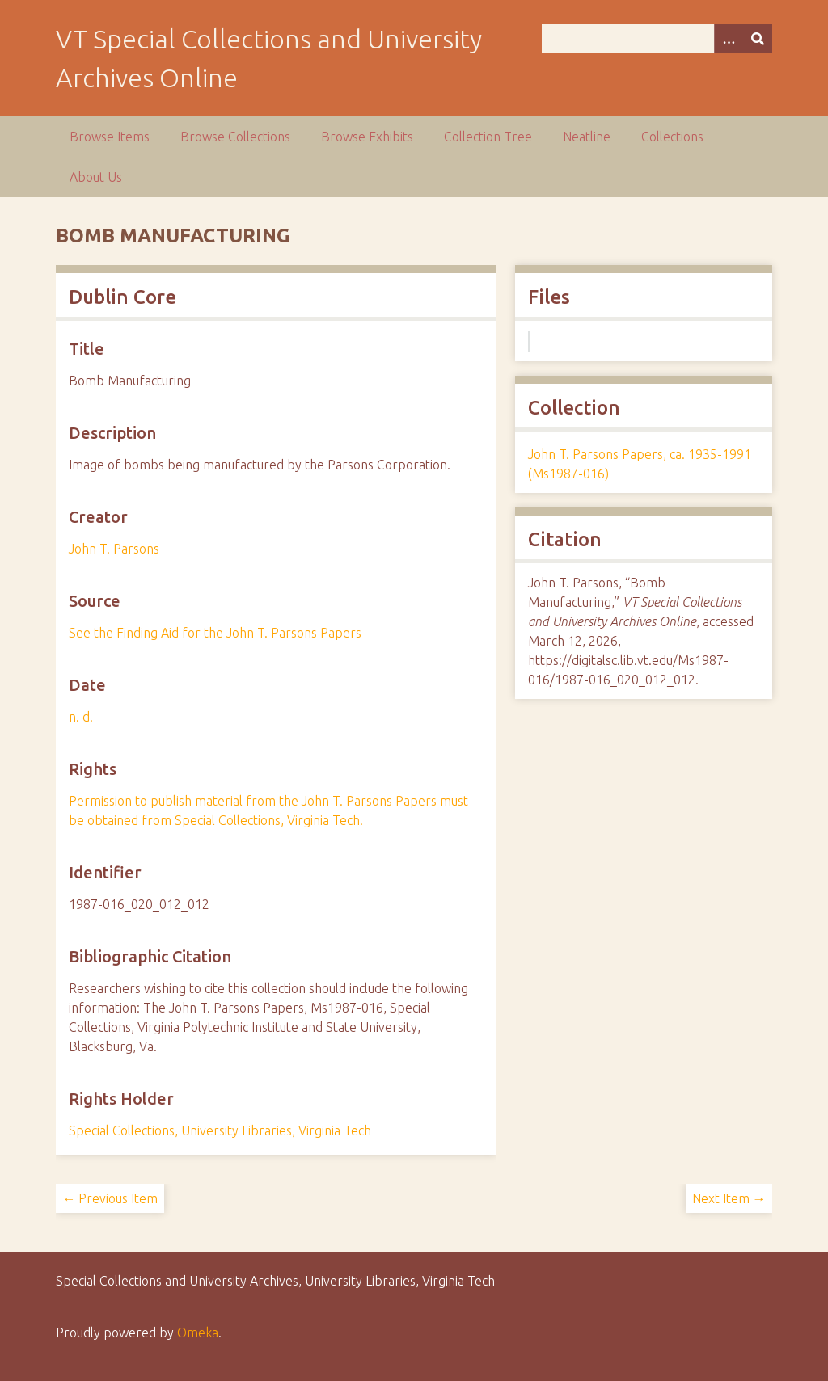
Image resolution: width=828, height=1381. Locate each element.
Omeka (197, 1332)
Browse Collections (235, 136)
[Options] (728, 38)
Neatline (586, 136)
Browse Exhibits (367, 136)
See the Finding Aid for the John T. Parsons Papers (215, 632)
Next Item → (729, 1198)
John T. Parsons (114, 548)
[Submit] (757, 38)
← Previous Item (110, 1198)
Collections (672, 136)
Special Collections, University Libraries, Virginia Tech (220, 1130)
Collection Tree (488, 136)
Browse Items (110, 136)
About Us (96, 177)
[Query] (657, 38)
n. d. (81, 716)
